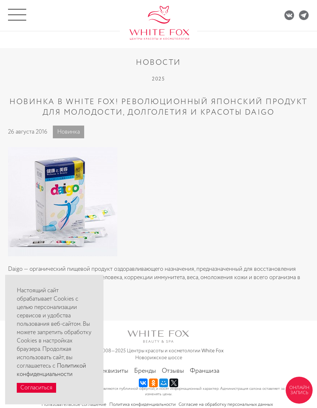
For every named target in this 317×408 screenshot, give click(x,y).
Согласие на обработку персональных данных (226, 404)
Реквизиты (113, 371)
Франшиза (204, 371)
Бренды (145, 371)
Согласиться (36, 388)
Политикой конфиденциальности (51, 370)
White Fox (212, 350)
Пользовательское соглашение (74, 404)
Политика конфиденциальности (142, 404)
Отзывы (173, 371)
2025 (158, 79)
